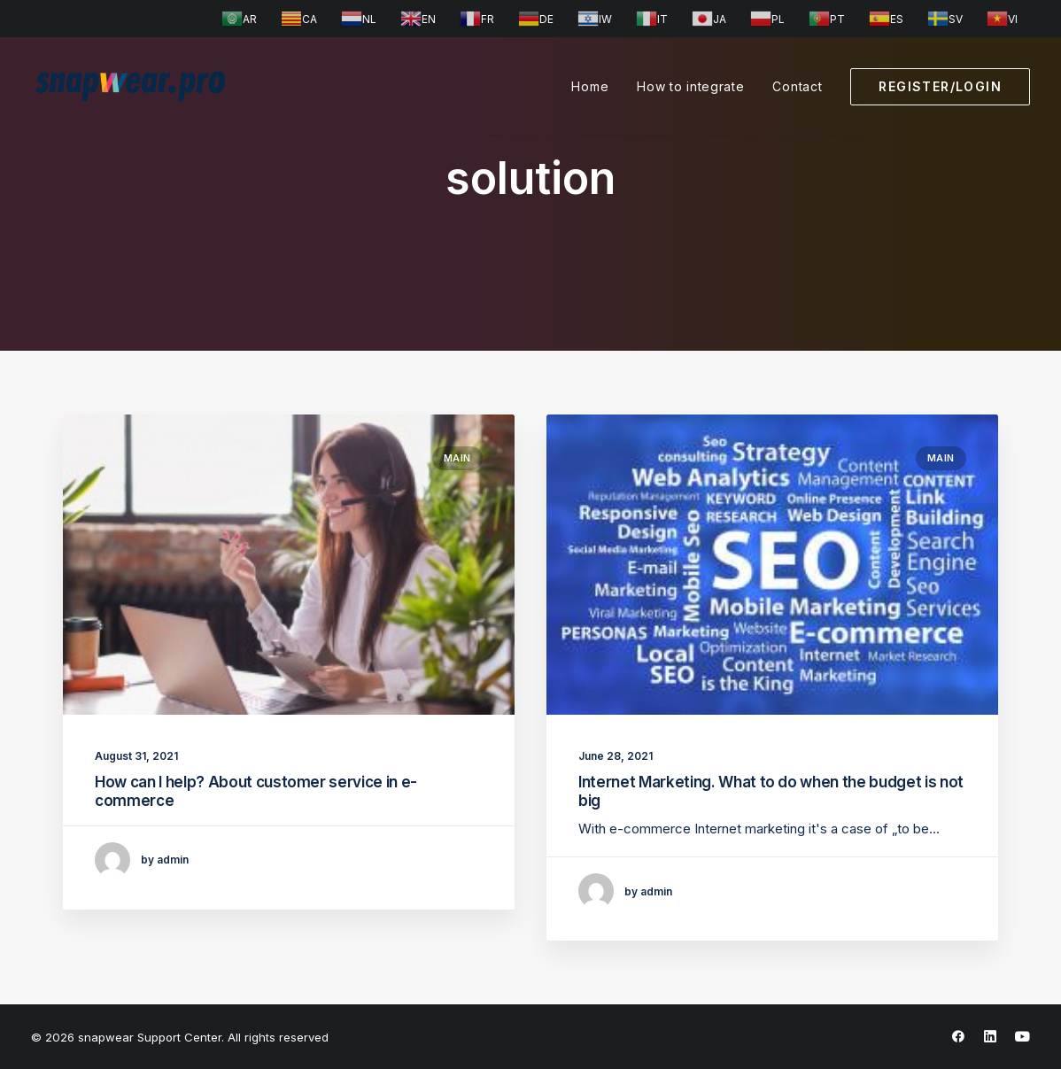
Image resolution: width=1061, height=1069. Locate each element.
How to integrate (690, 86)
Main (457, 458)
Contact (797, 86)
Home (589, 86)
